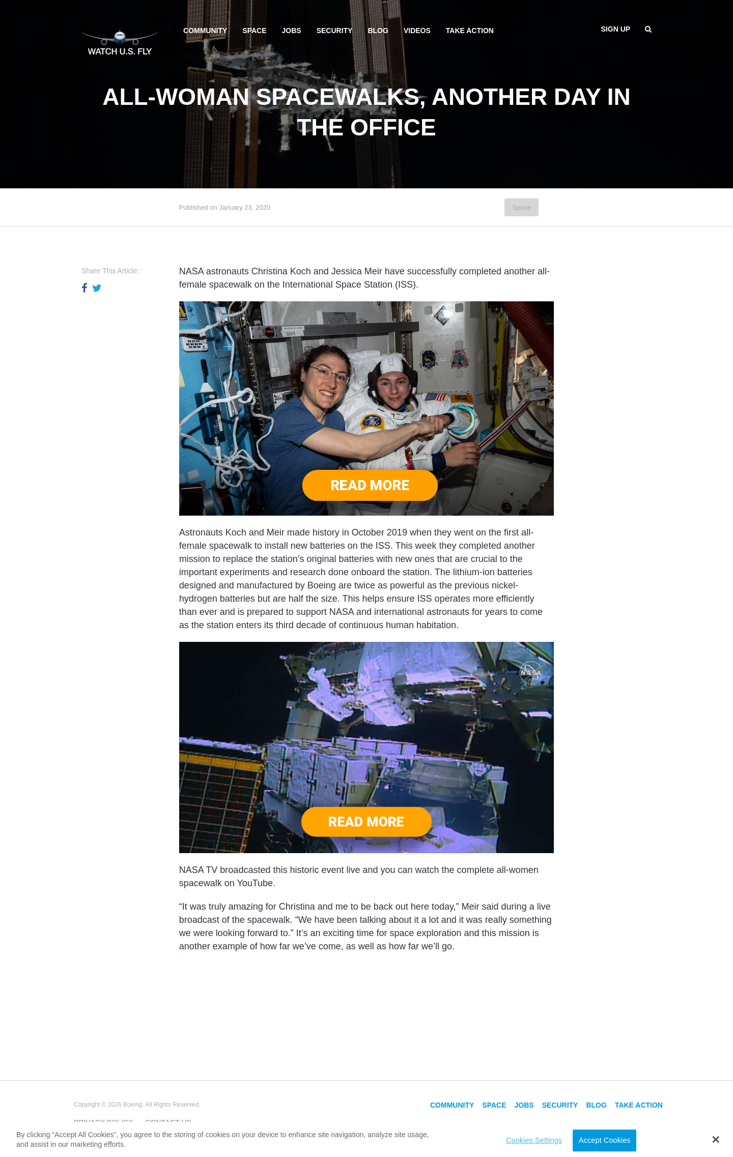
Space (254, 30)
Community (205, 30)
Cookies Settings (534, 1141)
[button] (716, 1139)
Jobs (291, 30)
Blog (378, 30)
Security (335, 30)
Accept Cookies (605, 1141)
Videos (417, 30)
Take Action (470, 30)
